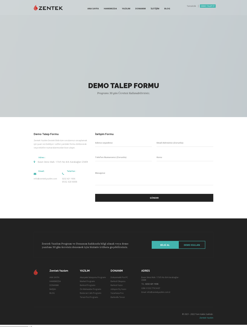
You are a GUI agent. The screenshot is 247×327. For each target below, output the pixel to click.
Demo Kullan (192, 243)
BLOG (167, 8)
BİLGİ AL (165, 243)
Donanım (140, 8)
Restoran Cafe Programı (90, 292)
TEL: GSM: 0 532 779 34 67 (150, 285)
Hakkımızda (110, 8)
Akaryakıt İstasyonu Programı (93, 276)
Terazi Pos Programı (89, 296)
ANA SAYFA (54, 276)
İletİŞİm (155, 8)
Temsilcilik (191, 6)
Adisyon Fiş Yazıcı (118, 288)
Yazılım (126, 8)
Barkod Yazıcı (117, 284)
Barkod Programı (87, 284)
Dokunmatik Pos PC (119, 276)
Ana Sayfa (93, 8)
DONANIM (54, 284)
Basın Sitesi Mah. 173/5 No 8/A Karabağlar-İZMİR (160, 277)
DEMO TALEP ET (208, 6)
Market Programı (87, 280)
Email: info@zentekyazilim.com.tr (155, 291)
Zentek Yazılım (206, 316)
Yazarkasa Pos (117, 292)
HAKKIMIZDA (55, 280)
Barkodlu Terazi (118, 296)
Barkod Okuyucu (118, 280)
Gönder (154, 197)
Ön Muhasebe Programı (90, 288)
